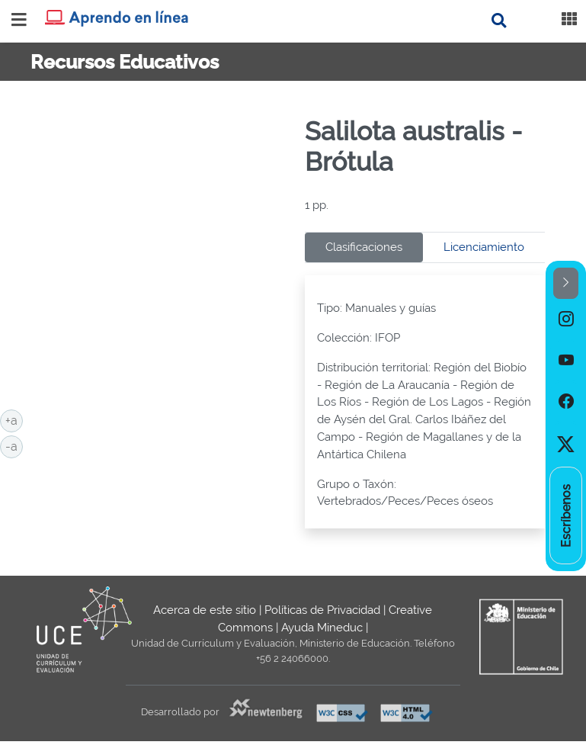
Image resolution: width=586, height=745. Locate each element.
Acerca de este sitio (204, 610)
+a (14, 419)
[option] (565, 319)
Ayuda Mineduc (322, 627)
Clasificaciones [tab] (363, 247)
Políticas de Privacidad (322, 610)
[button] (565, 283)
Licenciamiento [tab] (484, 247)
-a (14, 445)
